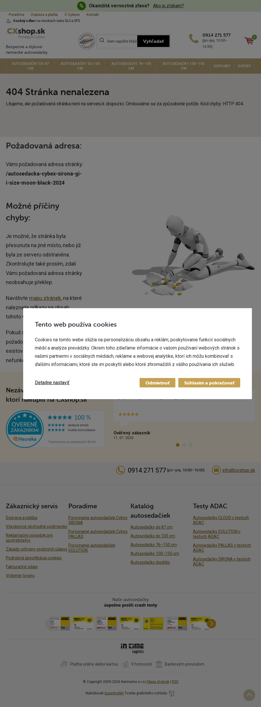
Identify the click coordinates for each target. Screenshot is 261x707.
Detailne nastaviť (52, 382)
